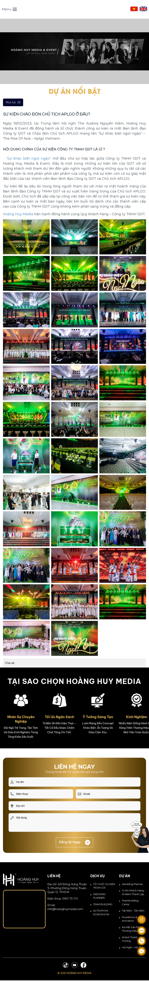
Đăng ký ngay (74, 842)
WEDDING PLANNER (99, 896)
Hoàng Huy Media (18, 214)
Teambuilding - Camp (131, 902)
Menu (9, 9)
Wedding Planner (132, 884)
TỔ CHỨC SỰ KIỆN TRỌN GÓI (104, 886)
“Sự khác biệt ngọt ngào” (28, 158)
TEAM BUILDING (102, 904)
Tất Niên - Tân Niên (133, 910)
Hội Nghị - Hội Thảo (133, 947)
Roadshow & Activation (129, 919)
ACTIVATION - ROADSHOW (101, 912)
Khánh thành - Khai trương (133, 939)
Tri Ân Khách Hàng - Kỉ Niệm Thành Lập (133, 892)
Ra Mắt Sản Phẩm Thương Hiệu (132, 929)
